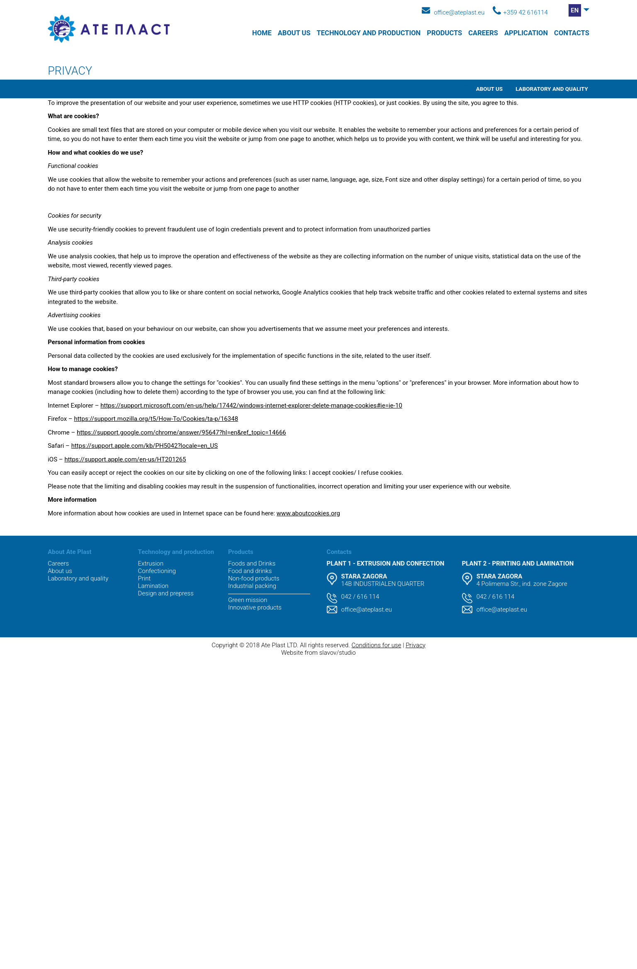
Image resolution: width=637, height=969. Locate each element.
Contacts (571, 33)
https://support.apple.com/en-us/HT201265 (125, 459)
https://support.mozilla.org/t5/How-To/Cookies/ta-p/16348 (156, 419)
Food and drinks (250, 571)
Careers (483, 33)
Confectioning (157, 571)
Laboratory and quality (551, 88)
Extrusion (151, 563)
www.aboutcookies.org (308, 513)
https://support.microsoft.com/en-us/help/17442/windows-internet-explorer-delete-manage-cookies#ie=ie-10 (251, 405)
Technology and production (369, 33)
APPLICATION (526, 33)
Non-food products (254, 578)
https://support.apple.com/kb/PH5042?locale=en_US (144, 445)
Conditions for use (376, 645)
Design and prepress (166, 593)
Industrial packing (252, 586)
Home (262, 33)
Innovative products (255, 607)
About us (294, 33)
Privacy (415, 645)
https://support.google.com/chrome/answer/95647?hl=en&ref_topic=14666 (181, 432)
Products (444, 33)
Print (144, 578)
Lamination (153, 586)
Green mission (247, 600)
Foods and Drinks (251, 563)
